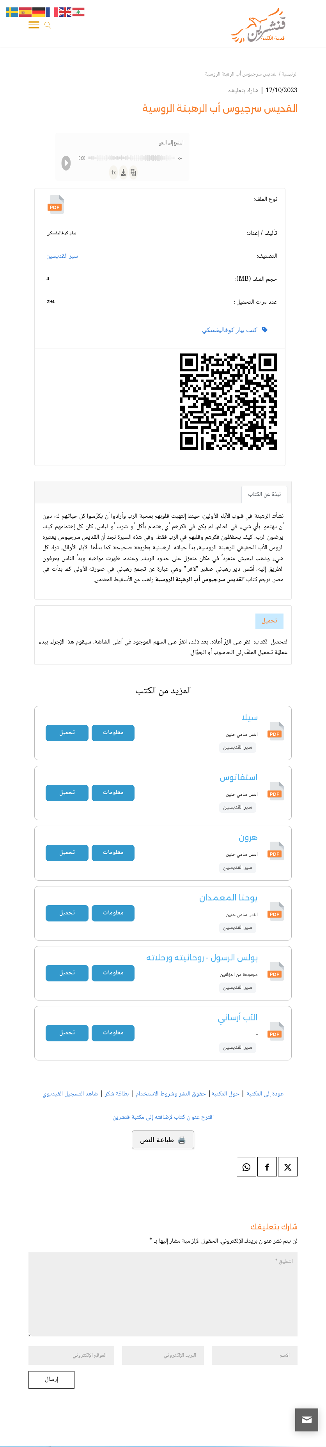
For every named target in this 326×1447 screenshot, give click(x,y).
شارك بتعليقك (243, 91)
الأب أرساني (238, 1017)
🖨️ (163, 1140)
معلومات (113, 733)
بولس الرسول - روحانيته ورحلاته (202, 957)
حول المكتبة (225, 1094)
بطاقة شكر (117, 1094)
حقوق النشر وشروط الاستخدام (171, 1094)
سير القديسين (62, 256)
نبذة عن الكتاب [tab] (264, 494)
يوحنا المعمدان (228, 897)
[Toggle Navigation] (33, 27)
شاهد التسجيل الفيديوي (70, 1094)
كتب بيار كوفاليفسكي (235, 330)
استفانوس (239, 777)
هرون (248, 837)
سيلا (249, 717)
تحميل (269, 621)
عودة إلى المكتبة (264, 1094)
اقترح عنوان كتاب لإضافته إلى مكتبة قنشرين (163, 1117)
